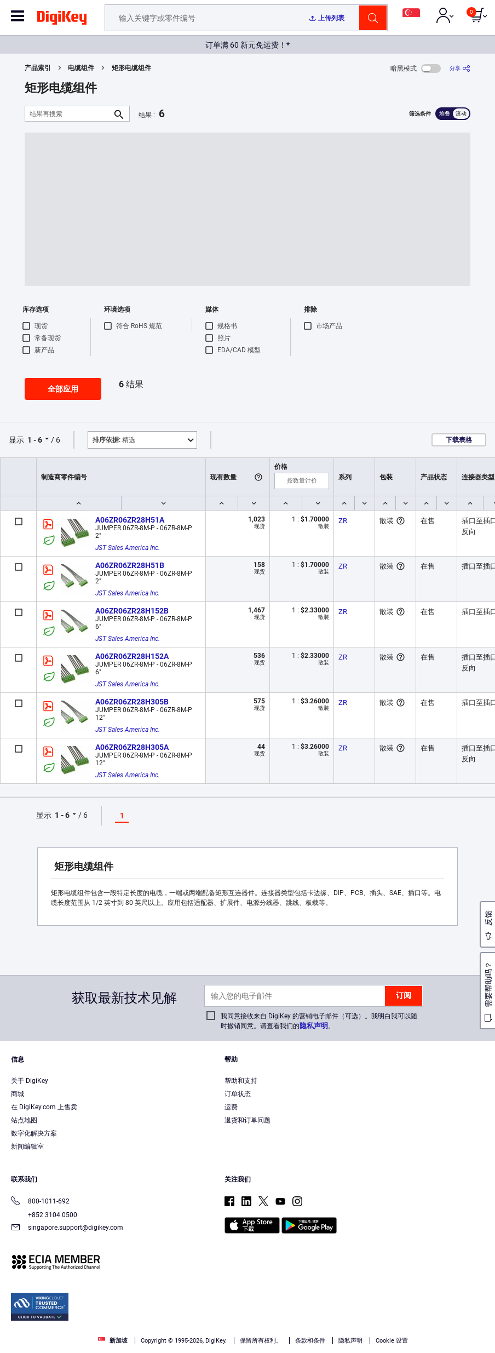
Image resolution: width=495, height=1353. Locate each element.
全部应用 (63, 389)
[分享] (460, 68)
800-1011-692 (40, 1202)
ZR (342, 521)
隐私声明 (314, 1026)
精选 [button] (114, 440)
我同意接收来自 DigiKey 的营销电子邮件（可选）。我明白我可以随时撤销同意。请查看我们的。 (319, 1021)
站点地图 (24, 1120)
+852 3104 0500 (44, 1215)
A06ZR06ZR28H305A (132, 747)
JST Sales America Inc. (127, 548)
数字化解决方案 (34, 1133)
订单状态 (238, 1094)
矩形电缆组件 (131, 68)
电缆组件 (81, 68)
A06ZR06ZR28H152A (132, 656)
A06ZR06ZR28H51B (129, 565)
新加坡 (113, 1340)
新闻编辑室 (27, 1146)
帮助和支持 (241, 1081)
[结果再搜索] (68, 113)
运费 (231, 1107)
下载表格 (459, 440)
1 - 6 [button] (34, 439)
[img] (62, 19)
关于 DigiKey (29, 1081)
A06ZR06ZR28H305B (132, 701)
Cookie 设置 (392, 1340)
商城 (17, 1094)
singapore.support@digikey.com (67, 1228)
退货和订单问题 (247, 1120)
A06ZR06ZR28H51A (129, 519)
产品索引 (38, 68)
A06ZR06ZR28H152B (132, 610)
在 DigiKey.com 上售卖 (44, 1107)
